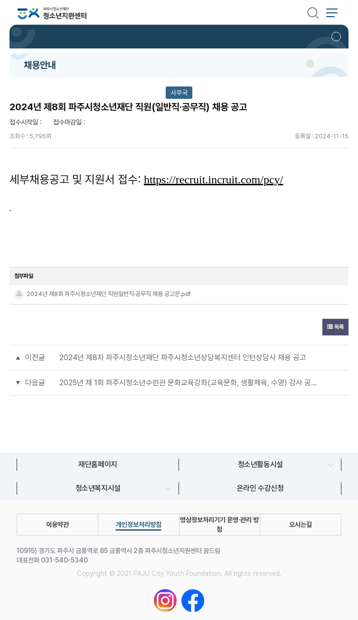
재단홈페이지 (97, 464)
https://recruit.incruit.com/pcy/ (213, 179)
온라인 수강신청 (260, 488)
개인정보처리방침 (138, 524)
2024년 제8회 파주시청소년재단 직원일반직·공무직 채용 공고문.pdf (109, 293)
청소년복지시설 (97, 488)
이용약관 (57, 524)
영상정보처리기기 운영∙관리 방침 (219, 524)
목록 (335, 327)
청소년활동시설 (260, 464)
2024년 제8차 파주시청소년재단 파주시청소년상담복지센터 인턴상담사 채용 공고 (182, 357)
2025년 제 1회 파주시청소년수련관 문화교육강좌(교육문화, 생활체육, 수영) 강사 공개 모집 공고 (188, 382)
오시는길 (300, 524)
